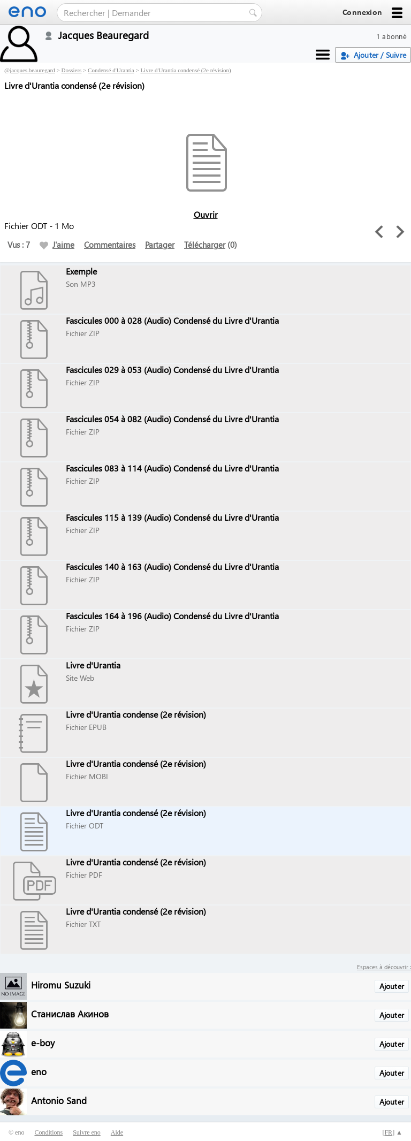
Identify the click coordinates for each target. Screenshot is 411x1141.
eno (39, 1071)
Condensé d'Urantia (111, 70)
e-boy (43, 1042)
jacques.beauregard (32, 70)
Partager (159, 244)
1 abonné (391, 36)
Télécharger (204, 244)
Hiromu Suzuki (60, 984)
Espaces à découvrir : (384, 967)
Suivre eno (87, 1132)
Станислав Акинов (70, 1013)
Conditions (48, 1132)
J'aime (57, 244)
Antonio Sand (59, 1100)
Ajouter (391, 986)
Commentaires (109, 244)
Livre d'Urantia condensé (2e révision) (185, 70)
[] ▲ (392, 1132)
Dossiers (71, 70)
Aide (117, 1132)
